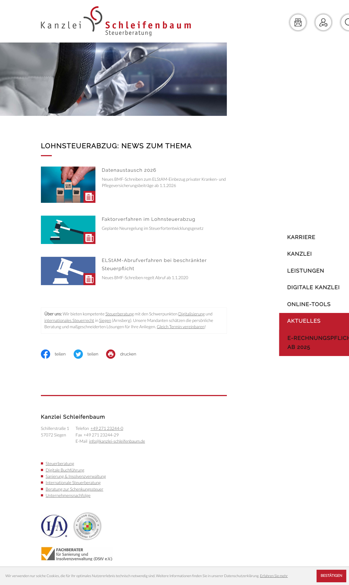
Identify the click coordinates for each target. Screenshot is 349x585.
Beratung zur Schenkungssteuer (74, 489)
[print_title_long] (125, 354)
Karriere (285, 237)
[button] (307, 22)
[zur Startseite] (116, 21)
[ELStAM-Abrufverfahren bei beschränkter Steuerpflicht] (134, 272)
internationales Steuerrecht (69, 320)
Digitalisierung (191, 314)
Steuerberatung (119, 314)
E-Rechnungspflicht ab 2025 (305, 342)
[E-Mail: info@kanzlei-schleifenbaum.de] (282, 22)
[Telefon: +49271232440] (107, 429)
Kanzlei (283, 254)
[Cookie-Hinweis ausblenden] (331, 576)
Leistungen (289, 271)
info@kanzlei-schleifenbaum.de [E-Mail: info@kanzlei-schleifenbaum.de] (117, 441)
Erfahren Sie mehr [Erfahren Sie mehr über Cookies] (274, 576)
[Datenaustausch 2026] (134, 186)
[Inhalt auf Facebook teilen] (57, 354)
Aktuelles (288, 321)
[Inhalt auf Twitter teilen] (90, 354)
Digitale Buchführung (65, 470)
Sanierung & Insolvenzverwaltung (76, 476)
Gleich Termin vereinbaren (180, 326)
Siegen (105, 320)
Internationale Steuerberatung (73, 482)
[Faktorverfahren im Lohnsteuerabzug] (134, 231)
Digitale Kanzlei (297, 287)
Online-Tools (293, 304)
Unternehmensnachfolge (68, 495)
